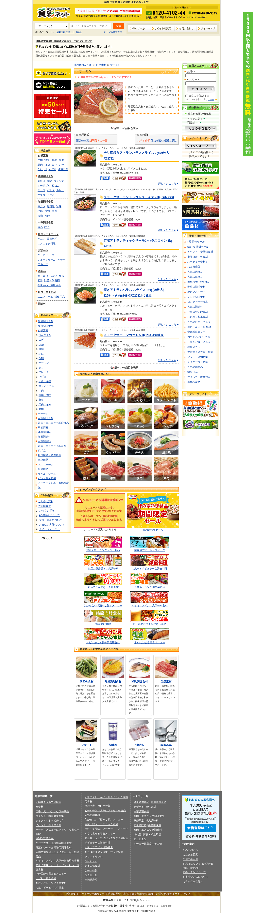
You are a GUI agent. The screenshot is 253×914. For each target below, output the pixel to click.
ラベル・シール (47, 473)
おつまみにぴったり (199, 336)
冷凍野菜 (60, 32)
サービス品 (140, 839)
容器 (40, 280)
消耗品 (42, 271)
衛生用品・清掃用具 (49, 285)
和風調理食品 (45, 201)
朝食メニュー (195, 347)
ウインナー (60, 180)
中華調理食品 (45, 222)
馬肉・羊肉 (44, 164)
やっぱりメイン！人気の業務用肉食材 (57, 860)
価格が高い (170, 140)
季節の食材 (86, 681)
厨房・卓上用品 (47, 292)
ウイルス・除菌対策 (199, 377)
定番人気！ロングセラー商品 (103, 550)
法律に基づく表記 (118, 893)
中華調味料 (44, 441)
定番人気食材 (92, 865)
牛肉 (40, 160)
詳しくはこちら (167, 183)
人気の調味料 (195, 306)
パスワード (193, 79)
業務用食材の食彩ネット (52, 12)
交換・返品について (50, 520)
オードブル (44, 185)
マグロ (52, 169)
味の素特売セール (153, 529)
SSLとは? (47, 538)
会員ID (191, 71)
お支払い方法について (52, 524)
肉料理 (41, 180)
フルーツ (43, 264)
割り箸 (41, 275)
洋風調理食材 (113, 681)
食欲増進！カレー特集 (97, 805)
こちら (211, 99)
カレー (60, 190)
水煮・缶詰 (45, 381)
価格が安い (157, 140)
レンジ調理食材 (196, 296)
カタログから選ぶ (193, 881)
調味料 (42, 303)
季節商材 (43, 427)
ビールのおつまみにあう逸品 (149, 624)
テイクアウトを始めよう (50, 820)
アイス (51, 255)
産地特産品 (193, 381)
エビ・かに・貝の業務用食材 (103, 642)
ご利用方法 (44, 506)
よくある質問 (190, 854)
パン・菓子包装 (47, 478)
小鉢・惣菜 (44, 210)
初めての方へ (139, 28)
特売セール (91, 875)
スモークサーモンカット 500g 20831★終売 (134, 335)
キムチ (41, 238)
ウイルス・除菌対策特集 (50, 815)
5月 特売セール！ (197, 241)
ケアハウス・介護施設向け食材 (54, 843)
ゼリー (61, 259)
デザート (70, 32)
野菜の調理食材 (196, 286)
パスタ (51, 190)
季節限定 (139, 820)
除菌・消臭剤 (52, 280)
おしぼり (52, 275)
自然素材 (43, 155)
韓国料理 (52, 238)
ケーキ (41, 255)
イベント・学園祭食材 (200, 251)
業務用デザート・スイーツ (149, 550)
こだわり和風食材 (197, 316)
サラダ (41, 194)
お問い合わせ (185, 28)
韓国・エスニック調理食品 (53, 422)
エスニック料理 (47, 243)
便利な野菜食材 (45, 838)
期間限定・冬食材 (197, 256)
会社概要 (70, 893)
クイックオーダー (49, 529)
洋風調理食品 (45, 176)
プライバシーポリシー (92, 893)
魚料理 (51, 206)
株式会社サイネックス (116, 900)
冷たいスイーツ (196, 291)
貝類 (41, 349)
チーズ (51, 194)
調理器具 (166, 745)
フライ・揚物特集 (197, 356)
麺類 (54, 210)
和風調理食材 (139, 681)
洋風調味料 (44, 432)
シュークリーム (47, 259)
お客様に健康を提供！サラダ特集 (104, 851)
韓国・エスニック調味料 (52, 445)
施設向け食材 (103, 624)
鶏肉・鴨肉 (50, 160)
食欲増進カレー (196, 331)
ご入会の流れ (45, 501)
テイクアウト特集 (197, 362)
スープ (41, 190)
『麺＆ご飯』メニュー (200, 341)
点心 (40, 227)
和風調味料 (44, 436)
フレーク (44, 372)
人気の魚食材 (195, 276)
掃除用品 (192, 372)
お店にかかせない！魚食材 (103, 587)
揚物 (49, 180)
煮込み (56, 185)
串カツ (41, 206)
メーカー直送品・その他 (148, 843)
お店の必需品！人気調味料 (103, 568)
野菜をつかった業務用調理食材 (54, 847)
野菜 (41, 399)
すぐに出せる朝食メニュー (149, 642)
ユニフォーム (45, 296)
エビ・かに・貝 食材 (199, 326)
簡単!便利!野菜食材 (198, 281)
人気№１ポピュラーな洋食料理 (149, 568)
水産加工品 (45, 335)
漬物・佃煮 (44, 215)
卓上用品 (43, 459)
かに (40, 169)
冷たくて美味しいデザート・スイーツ (106, 828)
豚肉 (61, 160)
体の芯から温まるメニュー (51, 873)
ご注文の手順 (47, 510)
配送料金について (49, 515)
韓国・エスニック (48, 234)
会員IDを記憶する (199, 95)
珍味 (58, 206)
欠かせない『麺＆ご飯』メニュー (103, 605)
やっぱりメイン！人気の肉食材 (150, 605)
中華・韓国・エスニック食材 (101, 824)
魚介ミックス (46, 385)
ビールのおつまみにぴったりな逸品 (105, 810)
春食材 (79, 32)
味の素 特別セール (198, 246)
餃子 (46, 227)
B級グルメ (91, 861)
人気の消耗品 (195, 366)
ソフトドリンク (94, 856)
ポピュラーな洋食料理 (97, 842)
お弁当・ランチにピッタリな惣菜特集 (106, 838)
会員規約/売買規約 (142, 893)
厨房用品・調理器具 (49, 455)
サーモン (44, 362)
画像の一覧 (82, 140)
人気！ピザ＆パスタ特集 (50, 887)
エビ (54, 164)
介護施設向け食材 (197, 311)
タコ (41, 367)
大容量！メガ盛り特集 (200, 351)
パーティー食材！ (197, 261)
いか (61, 164)
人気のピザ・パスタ (199, 321)
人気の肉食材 (195, 271)
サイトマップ (206, 28)
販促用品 (60, 296)
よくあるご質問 (162, 28)
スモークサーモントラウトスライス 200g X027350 (139, 197)
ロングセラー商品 (197, 301)
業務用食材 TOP (83, 64)
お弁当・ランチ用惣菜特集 (149, 587)
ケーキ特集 (91, 870)
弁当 (61, 275)
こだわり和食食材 (46, 878)
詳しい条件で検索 (113, 32)
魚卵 (41, 358)
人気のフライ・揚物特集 (99, 847)
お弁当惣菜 (193, 266)
